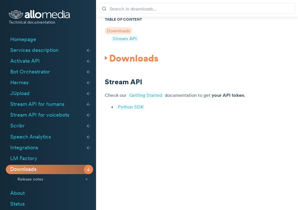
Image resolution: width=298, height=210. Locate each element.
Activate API (25, 61)
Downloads (23, 169)
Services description (34, 50)
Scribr (17, 126)
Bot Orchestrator (30, 72)
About (17, 193)
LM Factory (23, 158)
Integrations (24, 147)
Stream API (125, 38)
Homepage (23, 39)
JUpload (20, 93)
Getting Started (145, 95)
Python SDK (131, 107)
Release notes (30, 179)
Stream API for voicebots (39, 115)
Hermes (19, 82)
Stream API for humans (37, 104)
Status (17, 204)
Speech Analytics (30, 137)
